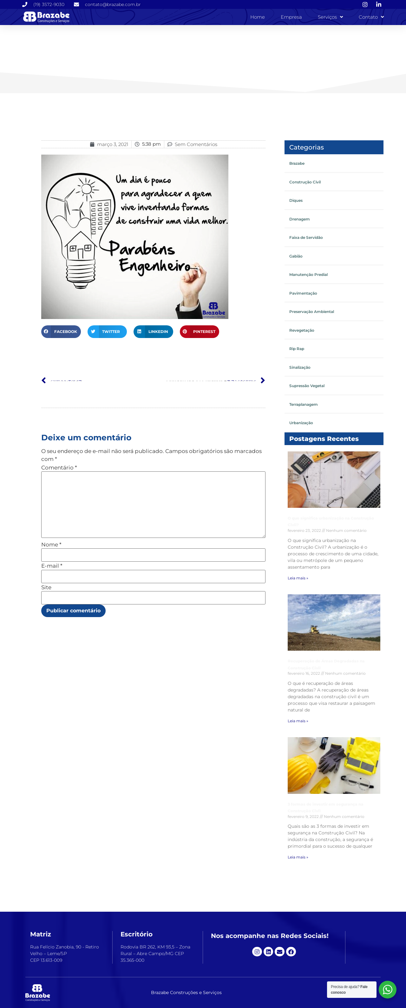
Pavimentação (303, 293)
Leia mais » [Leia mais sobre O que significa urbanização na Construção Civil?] (298, 577)
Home (257, 17)
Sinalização (300, 367)
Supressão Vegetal (306, 385)
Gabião (296, 256)
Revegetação (301, 330)
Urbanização (301, 422)
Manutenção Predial (308, 274)
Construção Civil (305, 182)
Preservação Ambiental (311, 311)
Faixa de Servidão (306, 237)
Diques (296, 200)
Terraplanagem (303, 404)
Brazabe (296, 163)
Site (46, 587)
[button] (61, 331)
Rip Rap (296, 348)
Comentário (59, 467)
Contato (371, 16)
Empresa (291, 17)
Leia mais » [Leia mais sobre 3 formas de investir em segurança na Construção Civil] (298, 857)
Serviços (330, 16)
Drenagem (299, 219)
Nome (51, 544)
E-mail (51, 566)
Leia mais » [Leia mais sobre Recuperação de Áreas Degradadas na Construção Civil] (298, 720)
